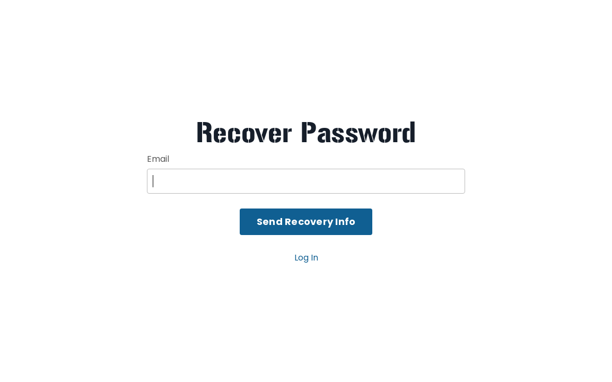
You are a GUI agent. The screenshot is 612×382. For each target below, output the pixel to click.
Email (158, 159)
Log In (306, 257)
